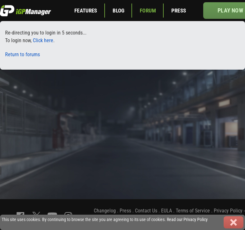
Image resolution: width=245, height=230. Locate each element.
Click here (43, 40)
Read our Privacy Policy (187, 219)
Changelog (105, 211)
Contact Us (146, 211)
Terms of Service (193, 211)
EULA (166, 211)
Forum (148, 10)
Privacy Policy (228, 211)
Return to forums (22, 54)
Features (85, 10)
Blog (119, 10)
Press (178, 10)
